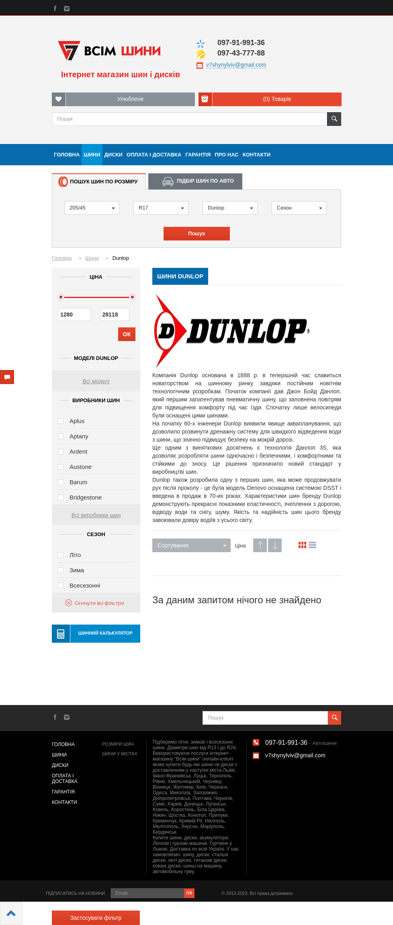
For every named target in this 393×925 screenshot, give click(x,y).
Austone (81, 466)
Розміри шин (118, 744)
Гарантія (198, 155)
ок (189, 892)
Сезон (299, 208)
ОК (127, 334)
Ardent (78, 451)
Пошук (196, 233)
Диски (113, 155)
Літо (75, 554)
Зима (77, 570)
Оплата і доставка (154, 155)
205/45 (92, 208)
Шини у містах (119, 753)
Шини (92, 155)
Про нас (226, 155)
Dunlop (230, 208)
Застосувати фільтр (95, 918)
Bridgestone (86, 497)
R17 (161, 208)
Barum (78, 482)
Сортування (192, 545)
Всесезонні (85, 585)
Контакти (257, 155)
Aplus (77, 420)
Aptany (79, 436)
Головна (67, 155)
